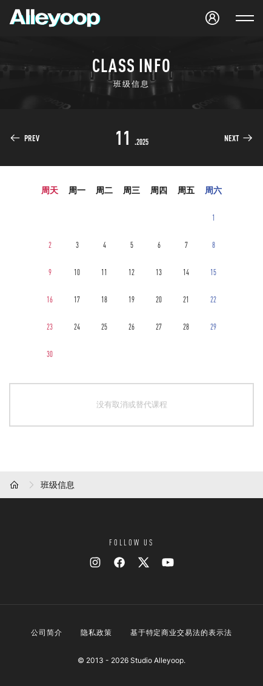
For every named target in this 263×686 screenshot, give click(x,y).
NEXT (231, 138)
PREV (31, 138)
